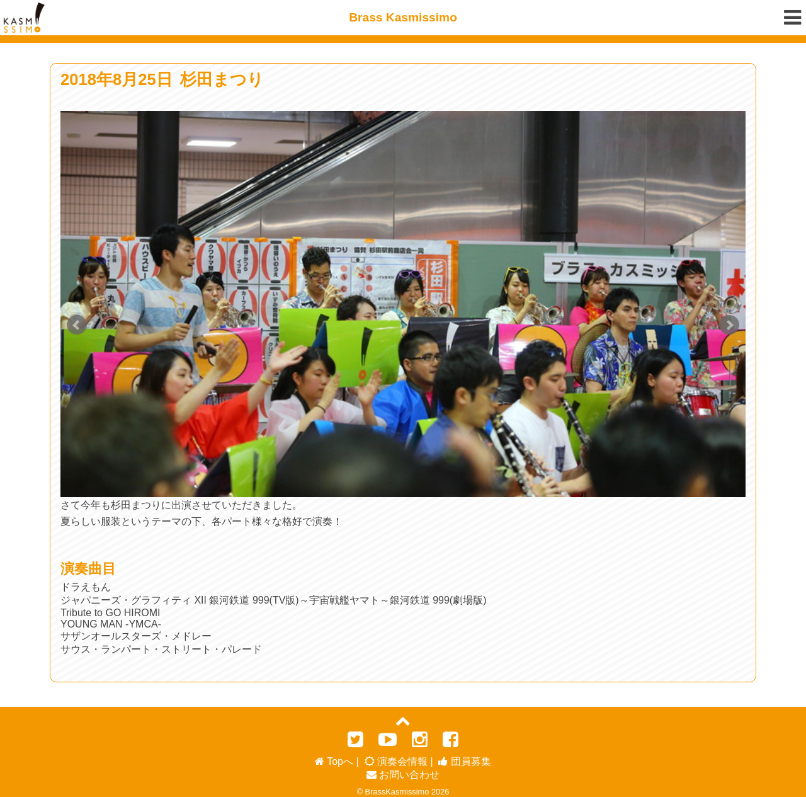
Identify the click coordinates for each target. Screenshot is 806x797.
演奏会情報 (396, 757)
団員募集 (464, 757)
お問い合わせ (403, 770)
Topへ (334, 757)
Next (729, 325)
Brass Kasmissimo (403, 17)
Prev (77, 325)
